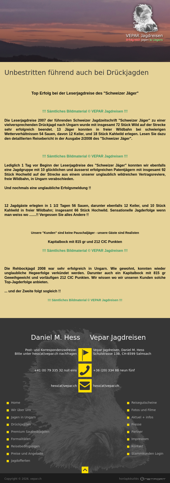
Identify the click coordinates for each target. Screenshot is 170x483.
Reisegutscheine (144, 401)
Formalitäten (21, 437)
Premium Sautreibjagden (30, 430)
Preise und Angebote (27, 452)
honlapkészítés (129, 477)
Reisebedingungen (25, 445)
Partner (137, 430)
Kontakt (137, 445)
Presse (136, 423)
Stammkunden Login (147, 452)
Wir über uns (21, 408)
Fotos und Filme (143, 408)
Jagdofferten (20, 459)
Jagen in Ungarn (23, 416)
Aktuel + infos (142, 416)
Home (15, 401)
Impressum (140, 437)
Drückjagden (21, 423)
